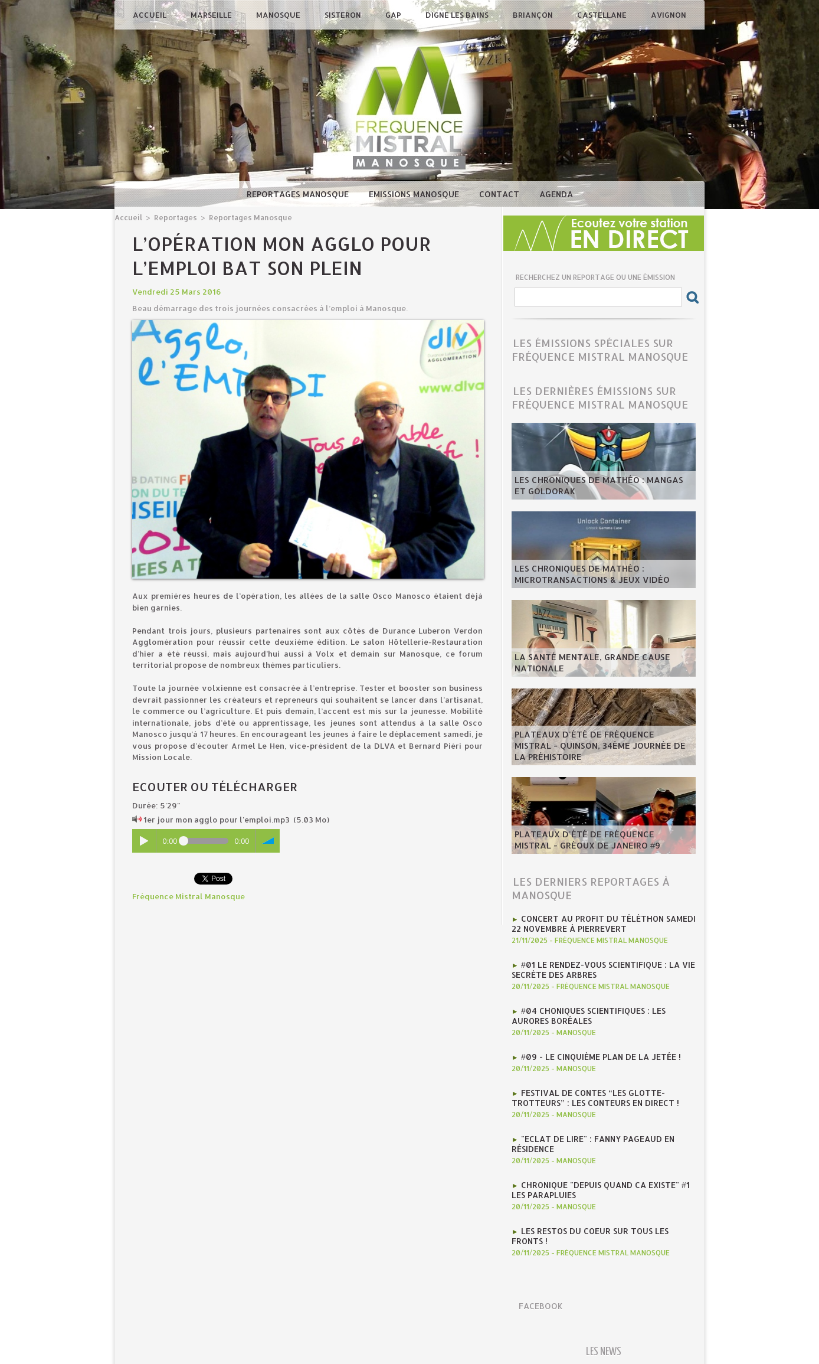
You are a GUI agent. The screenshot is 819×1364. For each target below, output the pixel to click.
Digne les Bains (457, 14)
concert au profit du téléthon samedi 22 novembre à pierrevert (599, 922)
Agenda (556, 194)
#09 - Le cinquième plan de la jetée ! (596, 1053)
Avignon (668, 14)
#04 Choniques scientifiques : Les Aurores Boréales (586, 1012)
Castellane (602, 14)
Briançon (534, 14)
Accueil (150, 14)
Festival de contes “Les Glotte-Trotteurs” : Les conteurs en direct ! (590, 1093)
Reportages (173, 217)
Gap (394, 14)
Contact (500, 194)
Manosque (279, 14)
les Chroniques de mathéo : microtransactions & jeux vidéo (584, 575)
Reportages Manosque (299, 194)
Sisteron (344, 14)
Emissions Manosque (415, 194)
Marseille (212, 14)
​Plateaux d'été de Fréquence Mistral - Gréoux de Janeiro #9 (597, 841)
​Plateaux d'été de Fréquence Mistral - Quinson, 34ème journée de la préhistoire (603, 752)
